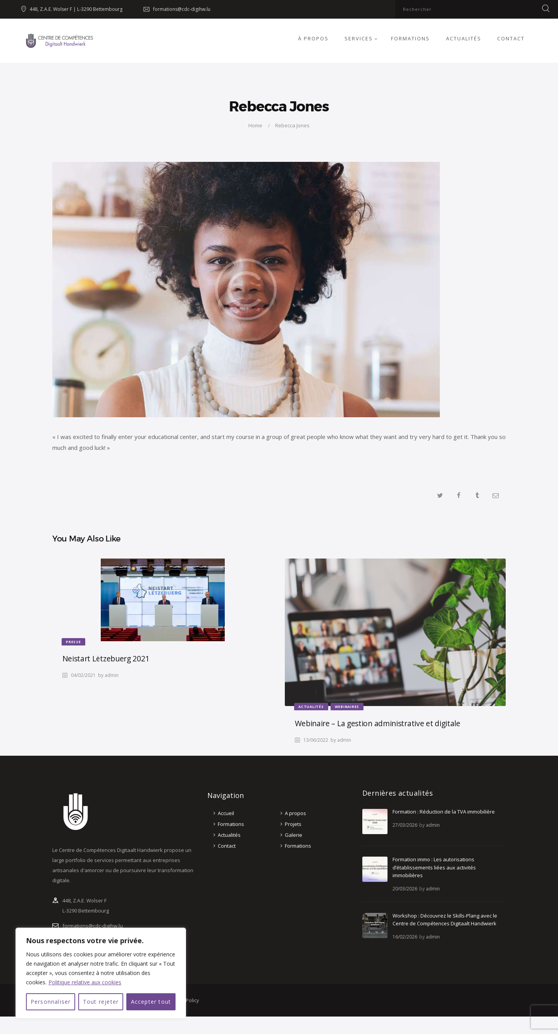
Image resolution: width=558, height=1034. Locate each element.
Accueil (226, 813)
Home (255, 125)
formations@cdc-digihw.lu (92, 925)
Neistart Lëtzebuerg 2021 (106, 658)
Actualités (311, 706)
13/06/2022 (315, 740)
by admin (108, 675)
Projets (293, 824)
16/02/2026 (405, 936)
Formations (231, 824)
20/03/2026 (405, 888)
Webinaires (347, 706)
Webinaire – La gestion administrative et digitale (377, 723)
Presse (73, 641)
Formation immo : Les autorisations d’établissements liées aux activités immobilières (434, 867)
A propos (295, 813)
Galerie (293, 834)
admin (433, 825)
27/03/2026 (405, 825)
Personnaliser (51, 1001)
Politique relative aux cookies (84, 982)
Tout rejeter (101, 1001)
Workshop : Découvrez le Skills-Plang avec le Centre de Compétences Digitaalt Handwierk (445, 919)
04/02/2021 (83, 675)
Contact (227, 845)
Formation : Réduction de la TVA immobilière (444, 811)
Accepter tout (151, 1001)
